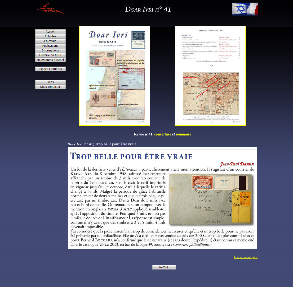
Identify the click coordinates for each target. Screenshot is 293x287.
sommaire (183, 134)
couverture (163, 134)
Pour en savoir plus (245, 257)
